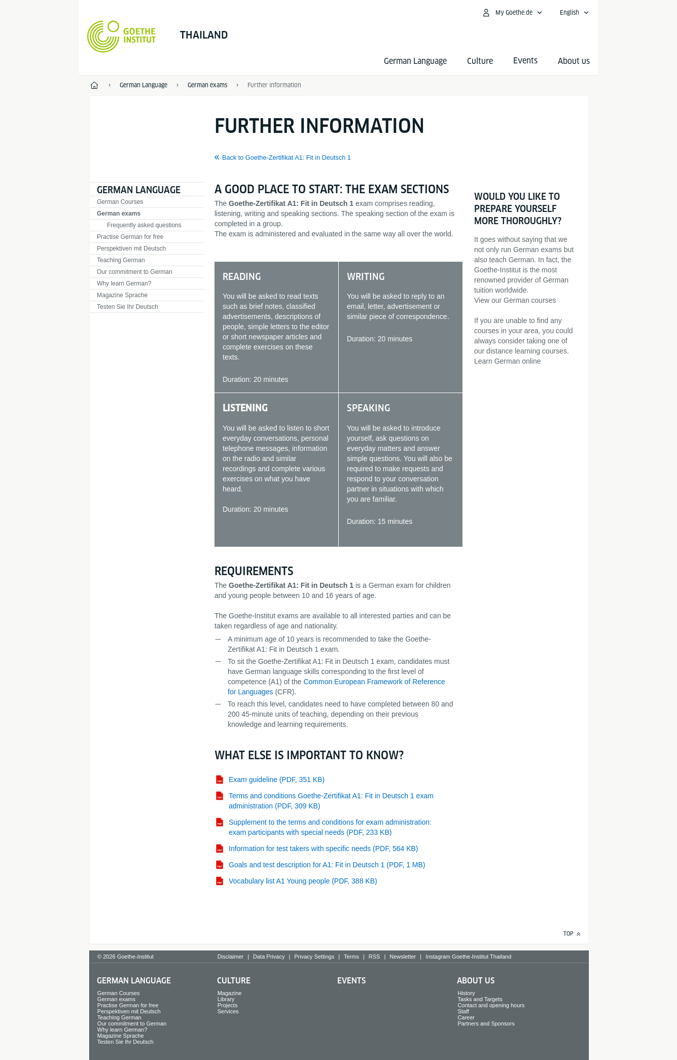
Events (351, 980)
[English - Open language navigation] (574, 12)
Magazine (230, 993)
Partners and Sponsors (486, 1023)
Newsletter (402, 956)
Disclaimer (230, 956)
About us (574, 61)
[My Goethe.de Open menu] (512, 12)
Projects (228, 1005)
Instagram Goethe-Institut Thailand (468, 956)
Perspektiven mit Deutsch (131, 248)
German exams (118, 213)
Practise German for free (130, 236)
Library (226, 999)
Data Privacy (268, 956)
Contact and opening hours (490, 1005)
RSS (374, 956)
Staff (463, 1011)
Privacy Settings (314, 956)
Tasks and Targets (479, 999)
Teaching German (121, 260)
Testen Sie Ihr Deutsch (127, 306)
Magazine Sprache (122, 295)
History (466, 993)
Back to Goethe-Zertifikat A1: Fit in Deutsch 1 (286, 157)
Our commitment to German (134, 271)
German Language (415, 61)
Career (466, 1017)
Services (228, 1011)
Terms (351, 956)
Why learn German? (124, 283)
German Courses (120, 201)
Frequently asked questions (144, 225)
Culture (480, 61)
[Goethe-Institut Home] (121, 36)
